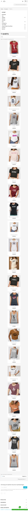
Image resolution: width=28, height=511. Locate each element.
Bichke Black (14, 270)
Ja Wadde (14, 306)
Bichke (14, 72)
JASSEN (3, 17)
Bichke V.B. (14, 180)
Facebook (2, 493)
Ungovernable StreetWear (7, 26)
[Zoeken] (20, 5)
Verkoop (3, 18)
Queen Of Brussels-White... (14, 414)
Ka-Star (14, 126)
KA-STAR (14, 252)
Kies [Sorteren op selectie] (14, 36)
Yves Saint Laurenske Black (14, 324)
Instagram (4, 493)
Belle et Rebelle (14, 162)
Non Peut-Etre (14, 90)
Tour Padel (4, 24)
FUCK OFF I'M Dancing (14, 378)
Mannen (3, 29)
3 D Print (3, 20)
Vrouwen (3, 27)
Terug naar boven (22, 479)
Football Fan (4, 23)
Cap (2, 16)
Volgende (24, 476)
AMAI (14, 198)
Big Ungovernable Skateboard (14, 108)
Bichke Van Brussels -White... (14, 216)
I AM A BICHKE (14, 450)
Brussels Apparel (14, 144)
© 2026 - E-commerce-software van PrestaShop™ (10, 509)
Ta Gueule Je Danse (14, 234)
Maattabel (4, 14)
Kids (3, 21)
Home (4, 12)
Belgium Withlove (14, 396)
